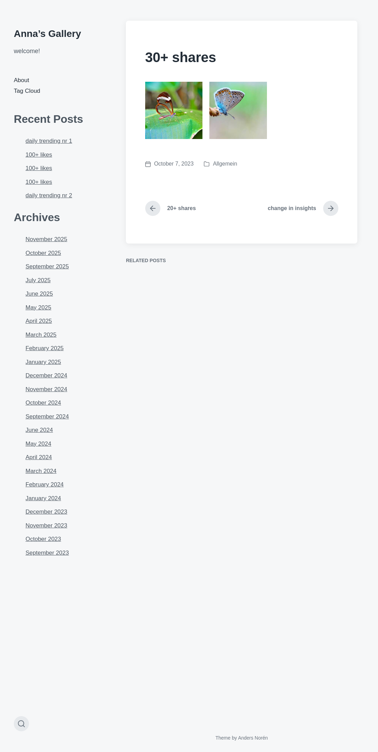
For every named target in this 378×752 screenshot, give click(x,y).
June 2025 (39, 293)
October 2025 (43, 253)
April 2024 (39, 457)
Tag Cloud (27, 91)
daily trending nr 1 (49, 141)
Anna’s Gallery (47, 33)
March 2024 (41, 471)
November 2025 (46, 239)
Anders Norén (253, 738)
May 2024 (38, 444)
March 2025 (41, 335)
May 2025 (38, 307)
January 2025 (43, 362)
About (21, 80)
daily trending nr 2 (49, 195)
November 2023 (46, 525)
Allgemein (225, 164)
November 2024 (46, 389)
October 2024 (43, 402)
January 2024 (43, 498)
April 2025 (39, 321)
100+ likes (39, 154)
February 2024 (45, 484)
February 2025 (45, 348)
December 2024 (46, 375)
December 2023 (46, 511)
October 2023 (43, 539)
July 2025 (38, 280)
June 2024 (39, 430)
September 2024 (47, 416)
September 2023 (47, 553)
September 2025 (47, 266)
